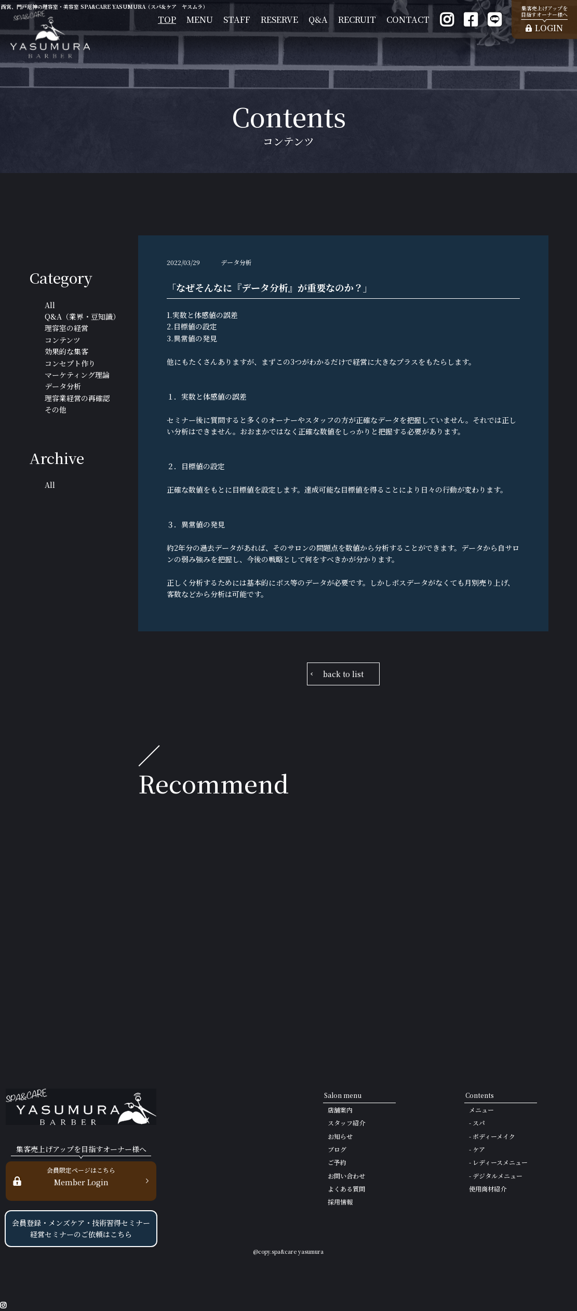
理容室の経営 (66, 328)
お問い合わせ (346, 1175)
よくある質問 (346, 1188)
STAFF (236, 19)
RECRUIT (357, 19)
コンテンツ (62, 340)
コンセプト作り (70, 363)
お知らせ (340, 1136)
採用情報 (340, 1201)
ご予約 (337, 1162)
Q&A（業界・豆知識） (82, 316)
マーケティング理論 (77, 374)
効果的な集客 (66, 351)
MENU (199, 19)
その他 (55, 409)
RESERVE (279, 19)
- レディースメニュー (498, 1162)
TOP (167, 19)
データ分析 (63, 386)
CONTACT (408, 19)
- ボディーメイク (492, 1136)
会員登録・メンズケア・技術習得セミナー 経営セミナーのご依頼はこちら (81, 1228)
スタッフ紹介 (346, 1122)
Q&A (318, 19)
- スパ (477, 1122)
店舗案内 (340, 1109)
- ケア (477, 1149)
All (50, 305)
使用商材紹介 (487, 1188)
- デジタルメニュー (495, 1175)
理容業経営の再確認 (77, 398)
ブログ (337, 1149)
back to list (343, 674)
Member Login (81, 1175)
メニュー (481, 1109)
